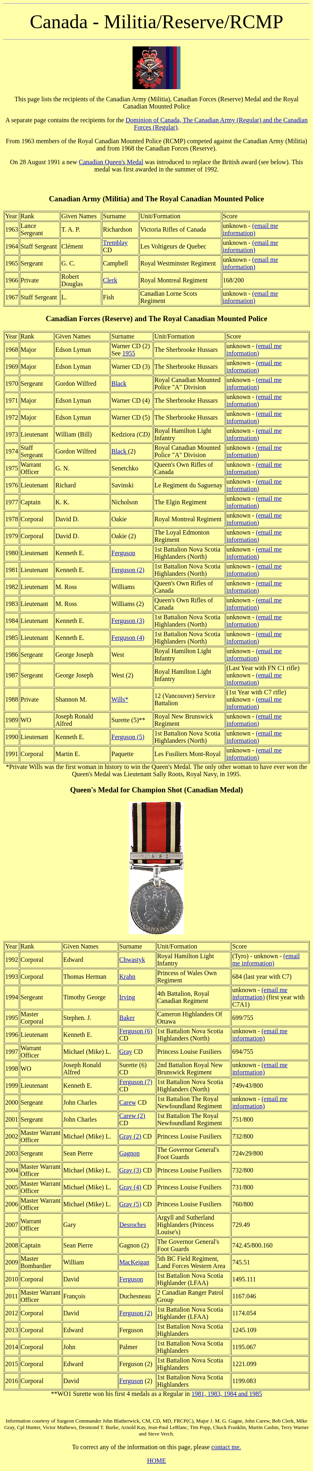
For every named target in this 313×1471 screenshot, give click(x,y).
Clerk (110, 280)
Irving (127, 997)
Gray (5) (130, 1204)
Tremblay (115, 242)
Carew (127, 1102)
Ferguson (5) (127, 736)
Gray (125, 1051)
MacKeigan (134, 1262)
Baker (127, 1017)
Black (118, 383)
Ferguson (123, 553)
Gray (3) (130, 1170)
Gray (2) (130, 1136)
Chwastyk (132, 959)
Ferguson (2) (127, 569)
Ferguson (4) (127, 637)
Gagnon (129, 1153)
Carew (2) (132, 1115)
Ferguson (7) (135, 1081)
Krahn (127, 976)
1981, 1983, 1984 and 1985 (226, 1393)
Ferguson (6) (135, 1031)
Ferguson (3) (127, 620)
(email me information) (250, 229)
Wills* (119, 699)
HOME (156, 1460)
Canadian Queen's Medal (111, 162)
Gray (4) (130, 1187)
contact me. (226, 1447)
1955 (128, 353)
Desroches (132, 1224)
